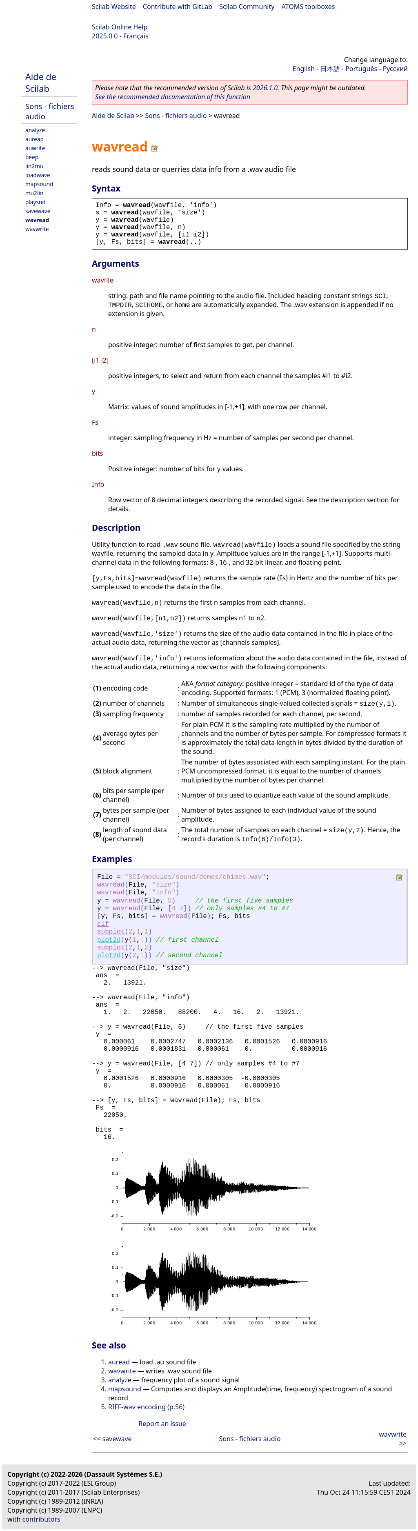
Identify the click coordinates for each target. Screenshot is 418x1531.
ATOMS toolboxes (308, 6)
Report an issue (162, 1423)
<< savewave (112, 1438)
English (304, 68)
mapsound (39, 184)
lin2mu (34, 166)
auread (34, 139)
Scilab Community (246, 6)
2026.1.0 (265, 87)
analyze (35, 130)
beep (31, 157)
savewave (37, 211)
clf (103, 924)
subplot (111, 932)
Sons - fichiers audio (176, 115)
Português (361, 68)
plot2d (109, 940)
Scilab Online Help (119, 26)
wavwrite (37, 229)
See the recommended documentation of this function (172, 96)
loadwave (37, 175)
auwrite (35, 148)
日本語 (330, 68)
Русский (395, 68)
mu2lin (34, 193)
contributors (41, 1519)
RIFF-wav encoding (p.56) (146, 1406)
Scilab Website (114, 6)
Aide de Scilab (40, 82)
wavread (37, 220)
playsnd (35, 202)
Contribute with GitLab (177, 6)
